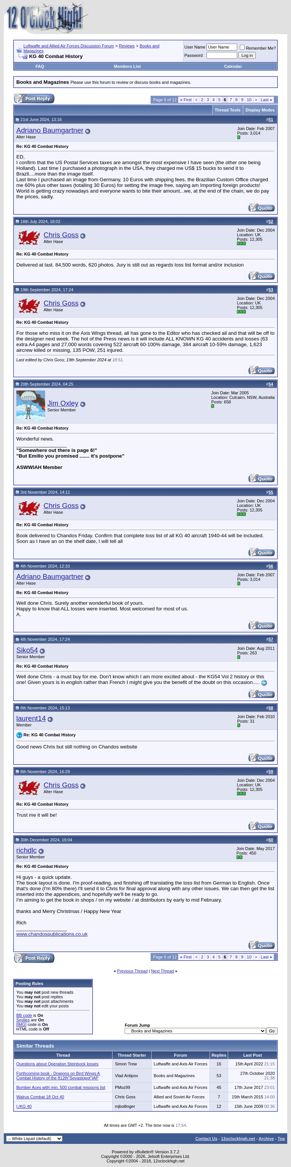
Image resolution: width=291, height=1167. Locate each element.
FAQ (40, 66)
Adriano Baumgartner (49, 130)
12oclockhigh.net (238, 1138)
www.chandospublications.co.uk (52, 934)
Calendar (233, 66)
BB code (24, 1015)
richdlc (26, 850)
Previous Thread (132, 971)
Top (281, 1138)
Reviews (127, 46)
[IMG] (21, 1024)
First (186, 99)
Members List (127, 66)
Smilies (23, 1020)
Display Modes (260, 110)
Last (266, 99)
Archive (266, 1138)
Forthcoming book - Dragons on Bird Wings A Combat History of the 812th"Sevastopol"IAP (58, 1075)
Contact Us (206, 1138)
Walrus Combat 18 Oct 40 (40, 1097)
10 (249, 99)
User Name (195, 47)
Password (194, 55)
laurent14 (31, 718)
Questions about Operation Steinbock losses (57, 1064)
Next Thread (162, 971)
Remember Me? (258, 48)
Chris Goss (61, 235)
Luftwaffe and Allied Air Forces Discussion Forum (68, 46)
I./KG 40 (23, 1106)
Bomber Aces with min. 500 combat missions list (60, 1087)
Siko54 (27, 650)
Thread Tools (228, 110)
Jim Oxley (62, 403)
